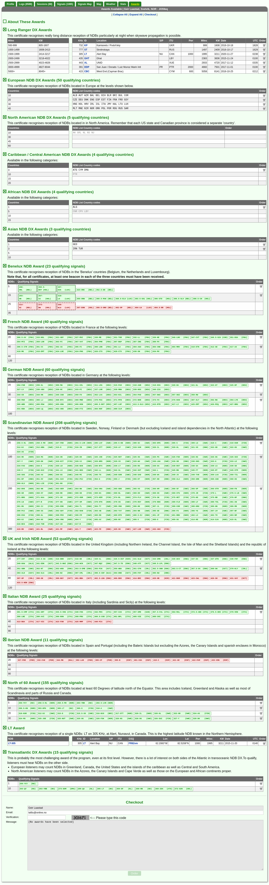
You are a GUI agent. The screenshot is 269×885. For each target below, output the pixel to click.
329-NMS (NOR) (102, 461)
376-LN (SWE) (25, 502)
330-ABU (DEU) (44, 389)
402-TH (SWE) (219, 515)
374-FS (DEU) (161, 400)
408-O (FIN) (161, 519)
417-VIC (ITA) (44, 622)
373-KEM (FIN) (102, 497)
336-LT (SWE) (122, 466)
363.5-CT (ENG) (180, 569)
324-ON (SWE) (64, 457)
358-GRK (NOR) (199, 479)
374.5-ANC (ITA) (199, 612)
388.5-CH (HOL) (201, 299)
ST (85, 49)
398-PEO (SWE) (64, 515)
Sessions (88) (44, 4)
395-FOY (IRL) (141, 573)
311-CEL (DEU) (83, 385)
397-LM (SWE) (219, 511)
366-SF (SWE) (180, 489)
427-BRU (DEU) (238, 404)
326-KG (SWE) (199, 457)
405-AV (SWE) (102, 519)
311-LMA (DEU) (102, 385)
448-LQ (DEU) (44, 409)
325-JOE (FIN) (102, 457)
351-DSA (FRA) (238, 337)
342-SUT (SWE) (141, 470)
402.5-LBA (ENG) (102, 578)
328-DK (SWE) (44, 461)
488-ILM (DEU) (122, 409)
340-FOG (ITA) (83, 612)
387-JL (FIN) (161, 506)
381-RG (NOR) (25, 506)
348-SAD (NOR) (141, 475)
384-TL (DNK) (83, 506)
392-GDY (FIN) (64, 511)
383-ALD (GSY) (25, 573)
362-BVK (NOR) (25, 489)
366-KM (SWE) (161, 489)
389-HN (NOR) (219, 506)
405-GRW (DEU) (64, 404)
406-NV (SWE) (122, 519)
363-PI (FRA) (64, 342)
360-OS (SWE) (238, 479)
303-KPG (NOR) (161, 443)
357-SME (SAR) (141, 612)
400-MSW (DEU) (44, 404)
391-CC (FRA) (44, 347)
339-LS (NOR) (219, 466)
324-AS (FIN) (25, 452)
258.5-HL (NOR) (25, 443)
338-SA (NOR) (199, 466)
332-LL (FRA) (141, 337)
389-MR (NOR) (238, 506)
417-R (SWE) (83, 524)
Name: (10, 807)
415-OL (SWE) (238, 519)
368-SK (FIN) (83, 493)
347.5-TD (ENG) (122, 563)
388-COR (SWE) (180, 506)
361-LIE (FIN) (44, 483)
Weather (110, 4)
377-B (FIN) (44, 502)
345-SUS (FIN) (25, 475)
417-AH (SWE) (64, 524)
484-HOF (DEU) (102, 409)
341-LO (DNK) (64, 470)
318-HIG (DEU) (161, 385)
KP (86, 45)
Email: (9, 812)
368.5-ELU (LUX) (123, 299)
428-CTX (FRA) (122, 351)
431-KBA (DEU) (25, 409)
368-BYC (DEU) (64, 400)
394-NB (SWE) (141, 511)
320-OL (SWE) (180, 447)
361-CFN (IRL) (141, 569)
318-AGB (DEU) (141, 385)
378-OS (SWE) (122, 502)
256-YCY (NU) (27, 703)
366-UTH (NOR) (219, 489)
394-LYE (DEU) (238, 400)
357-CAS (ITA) (122, 612)
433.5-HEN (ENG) (25, 583)
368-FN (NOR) (238, 489)
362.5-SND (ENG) (161, 569)
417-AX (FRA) (238, 347)
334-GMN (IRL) (161, 559)
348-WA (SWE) (161, 475)
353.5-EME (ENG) (83, 569)
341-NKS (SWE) (83, 470)
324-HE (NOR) (25, 457)
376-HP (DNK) (238, 497)
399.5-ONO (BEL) (104, 308)
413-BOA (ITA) (25, 622)
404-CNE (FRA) (161, 347)
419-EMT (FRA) (44, 351)
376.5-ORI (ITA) (219, 612)
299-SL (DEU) (44, 385)
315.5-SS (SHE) (44, 559)
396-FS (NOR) (180, 511)
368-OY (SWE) (44, 493)
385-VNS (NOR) (122, 506)
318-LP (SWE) (122, 447)
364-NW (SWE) (83, 489)
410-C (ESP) (161, 660)
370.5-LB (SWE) (238, 493)
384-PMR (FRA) (102, 342)
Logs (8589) (25, 4)
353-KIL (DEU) (122, 395)
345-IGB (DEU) (64, 395)
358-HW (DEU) (199, 395)
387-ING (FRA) (141, 342)
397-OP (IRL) (25, 578)
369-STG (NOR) (180, 493)
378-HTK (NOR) (102, 502)
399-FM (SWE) (83, 515)
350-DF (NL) (125, 789)
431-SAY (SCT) (238, 578)
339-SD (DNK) (238, 466)
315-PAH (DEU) (122, 385)
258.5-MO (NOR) (44, 443)
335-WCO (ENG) (180, 559)
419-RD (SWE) (25, 529)
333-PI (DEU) (83, 389)
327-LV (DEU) (25, 389)
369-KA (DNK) (102, 493)
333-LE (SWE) (238, 461)
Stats (123, 4)
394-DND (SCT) (122, 573)
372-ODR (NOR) (83, 497)
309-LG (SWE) (199, 443)
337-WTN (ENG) (219, 559)
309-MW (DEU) (64, 385)
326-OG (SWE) (219, 457)
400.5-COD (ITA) (102, 617)
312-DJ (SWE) (25, 447)
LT (85, 54)
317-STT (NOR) (102, 447)
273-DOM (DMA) (67, 789)
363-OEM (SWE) (64, 489)
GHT (86, 58)
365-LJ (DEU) (44, 400)
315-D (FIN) (64, 447)
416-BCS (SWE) (25, 524)
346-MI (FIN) (83, 475)
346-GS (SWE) (64, 475)
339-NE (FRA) (161, 337)
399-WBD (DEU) (25, 404)
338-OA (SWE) (161, 466)
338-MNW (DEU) (122, 389)
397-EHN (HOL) (85, 308)
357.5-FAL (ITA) (161, 612)
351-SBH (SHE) (25, 569)
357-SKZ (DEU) (180, 395)
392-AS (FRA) (64, 347)
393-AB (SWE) (102, 511)
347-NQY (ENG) (102, 563)
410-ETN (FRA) (199, 347)
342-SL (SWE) (122, 470)
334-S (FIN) (44, 466)
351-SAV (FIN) (64, 479)
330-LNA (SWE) (161, 461)
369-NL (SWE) (122, 493)
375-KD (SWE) (199, 497)
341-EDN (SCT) (44, 563)
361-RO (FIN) (64, 483)
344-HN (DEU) (44, 395)
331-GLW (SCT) (141, 559)
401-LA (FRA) (122, 347)
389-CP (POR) (103, 660)
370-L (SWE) (219, 493)
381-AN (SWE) (238, 502)
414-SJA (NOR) (219, 519)
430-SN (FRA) (141, 351)
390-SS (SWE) (44, 511)
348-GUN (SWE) (122, 475)
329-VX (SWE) (122, 461)
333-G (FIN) (219, 461)
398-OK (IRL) (44, 578)
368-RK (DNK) (64, 493)
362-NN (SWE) (44, 489)
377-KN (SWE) (64, 502)
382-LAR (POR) (84, 660)
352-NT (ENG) (44, 569)
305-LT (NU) (65, 708)
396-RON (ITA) (64, 617)
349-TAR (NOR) (199, 475)
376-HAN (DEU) (180, 400)
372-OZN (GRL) (183, 789)
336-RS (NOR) (141, 466)
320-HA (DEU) (180, 385)
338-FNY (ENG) (238, 559)
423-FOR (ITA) (64, 622)
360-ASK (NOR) (219, 479)
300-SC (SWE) (141, 443)
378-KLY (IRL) (238, 569)
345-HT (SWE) (219, 470)
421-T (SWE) (83, 529)
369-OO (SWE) (141, 493)
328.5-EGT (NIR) (122, 559)
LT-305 (11, 743)
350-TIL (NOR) (238, 475)
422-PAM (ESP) (200, 660)
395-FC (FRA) (83, 347)
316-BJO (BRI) (104, 713)
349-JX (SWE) (180, 475)
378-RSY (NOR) (141, 502)
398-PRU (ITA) (83, 617)
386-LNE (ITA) (25, 617)
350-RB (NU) (144, 789)
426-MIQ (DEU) (219, 404)
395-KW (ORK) (161, 573)
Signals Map (85, 4)
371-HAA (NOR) (44, 497)
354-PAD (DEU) (141, 395)
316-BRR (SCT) (64, 559)
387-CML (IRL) (83, 573)
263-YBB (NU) (85, 703)
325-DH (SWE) (83, 457)
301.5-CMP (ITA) (25, 612)
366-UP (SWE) (199, 489)
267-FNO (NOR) (64, 443)
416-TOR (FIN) (44, 524)
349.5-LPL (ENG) (161, 563)
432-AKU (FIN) (161, 529)
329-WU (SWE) (141, 461)
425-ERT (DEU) (199, 404)
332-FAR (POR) (45, 660)
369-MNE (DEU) (83, 400)
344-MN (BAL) (65, 660)
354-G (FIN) (102, 479)
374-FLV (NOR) (141, 497)
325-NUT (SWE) (122, 457)
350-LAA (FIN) (219, 475)
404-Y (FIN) (83, 519)
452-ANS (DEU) (64, 409)
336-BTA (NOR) (102, 466)
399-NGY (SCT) (64, 578)
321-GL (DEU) (199, 385)
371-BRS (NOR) (25, 497)
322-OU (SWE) (238, 447)
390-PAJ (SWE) (25, 511)
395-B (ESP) (123, 660)
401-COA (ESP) (142, 660)
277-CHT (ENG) (25, 559)
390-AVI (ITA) (44, 617)
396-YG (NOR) (199, 511)
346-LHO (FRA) (180, 337)
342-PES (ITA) (102, 612)
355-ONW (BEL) (85, 299)
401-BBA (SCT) (83, 578)
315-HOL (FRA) (44, 337)
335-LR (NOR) (64, 466)
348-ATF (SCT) (141, 563)
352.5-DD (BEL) (104, 290)
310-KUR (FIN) (238, 443)
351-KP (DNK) (25, 479)
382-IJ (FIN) (44, 506)
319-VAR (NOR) (141, 447)
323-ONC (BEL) (85, 290)
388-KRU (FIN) (199, 506)
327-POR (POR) (26, 660)
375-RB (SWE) (219, 497)
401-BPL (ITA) (122, 617)
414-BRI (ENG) (141, 578)
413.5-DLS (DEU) (141, 404)
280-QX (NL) (86, 789)
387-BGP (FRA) (122, 342)
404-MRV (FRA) (180, 347)
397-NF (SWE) (238, 511)
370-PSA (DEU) (102, 400)
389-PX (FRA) (161, 342)
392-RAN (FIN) (83, 511)
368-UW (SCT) (219, 569)
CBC (86, 71)
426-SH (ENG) (219, 578)
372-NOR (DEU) (141, 400)
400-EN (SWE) (102, 515)
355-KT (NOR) (141, 479)
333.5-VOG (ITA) (64, 612)
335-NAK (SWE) (83, 466)
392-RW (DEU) (219, 400)
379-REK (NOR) (161, 502)
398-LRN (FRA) (102, 347)
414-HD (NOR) (199, 519)
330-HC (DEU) (64, 389)
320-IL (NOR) (161, 447)
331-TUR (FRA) (122, 337)
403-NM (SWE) (238, 515)
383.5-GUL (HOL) (143, 299)
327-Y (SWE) (25, 461)
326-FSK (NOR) (180, 457)
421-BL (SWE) (44, 529)
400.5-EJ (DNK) (141, 515)
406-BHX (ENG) (122, 578)
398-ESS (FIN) (25, 515)
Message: (11, 821)
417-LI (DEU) (180, 404)
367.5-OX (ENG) (199, 569)
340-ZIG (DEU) (161, 389)
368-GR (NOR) (25, 493)
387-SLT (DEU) (199, 400)
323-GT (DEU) (219, 385)
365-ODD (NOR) (122, 489)
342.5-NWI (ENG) (64, 563)
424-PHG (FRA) (83, 351)
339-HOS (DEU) (141, 389)
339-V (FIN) (25, 470)
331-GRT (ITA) (44, 612)
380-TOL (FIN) (219, 502)
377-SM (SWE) (83, 502)
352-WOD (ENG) (64, 569)
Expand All (136, 14)
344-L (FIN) (161, 470)
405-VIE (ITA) (141, 617)
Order (134, 873)
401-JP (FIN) (161, 515)
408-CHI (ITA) (161, 617)
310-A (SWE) (219, 443)
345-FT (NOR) (199, 470)
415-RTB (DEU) (161, 404)
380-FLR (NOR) (180, 502)
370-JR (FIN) (199, 493)
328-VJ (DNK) (83, 461)
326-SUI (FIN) (238, 457)
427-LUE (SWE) (141, 529)
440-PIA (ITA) (102, 622)
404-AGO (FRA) (141, 347)
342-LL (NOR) (102, 470)
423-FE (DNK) (102, 529)
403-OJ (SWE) (25, 519)
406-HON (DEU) (83, 404)
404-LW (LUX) (143, 308)
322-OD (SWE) (219, 447)
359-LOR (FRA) (44, 342)
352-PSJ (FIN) (83, 479)
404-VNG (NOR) (64, 519)
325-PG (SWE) (161, 457)
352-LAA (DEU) (102, 395)
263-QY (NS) (28, 789)
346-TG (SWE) (102, 475)
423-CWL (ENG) (199, 578)
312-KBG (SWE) (44, 447)
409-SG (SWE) (180, 519)
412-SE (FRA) (219, 347)
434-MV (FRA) (161, 351)
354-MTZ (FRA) (25, 342)
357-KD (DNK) (161, 479)
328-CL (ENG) (102, 559)
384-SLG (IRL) (44, 573)
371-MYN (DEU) (122, 400)
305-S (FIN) (180, 443)
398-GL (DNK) (44, 515)
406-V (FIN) (141, 519)
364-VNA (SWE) (102, 489)
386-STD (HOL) (162, 299)
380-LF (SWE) (199, 502)
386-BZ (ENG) (64, 573)
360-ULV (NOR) (25, 483)
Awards (135, 4)
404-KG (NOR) (44, 519)
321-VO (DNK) (199, 447)
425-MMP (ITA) (83, 622)
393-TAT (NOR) (122, 511)
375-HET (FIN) (180, 497)
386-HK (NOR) (141, 506)
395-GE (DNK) (161, 511)
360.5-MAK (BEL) (104, 299)
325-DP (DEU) (238, 385)
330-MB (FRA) (102, 337)
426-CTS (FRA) (102, 351)
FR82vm (133, 743)
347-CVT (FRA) (199, 337)
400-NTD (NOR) (122, 515)
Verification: (12, 817)
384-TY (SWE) (102, 506)
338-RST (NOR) (180, 466)
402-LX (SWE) (199, 515)
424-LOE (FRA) (64, 351)
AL (85, 62)
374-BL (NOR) (122, 497)
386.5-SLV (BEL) (182, 299)
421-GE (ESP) (181, 660)
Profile (10, 4)
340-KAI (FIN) (44, 470)
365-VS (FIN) (141, 489)
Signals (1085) (65, 4)
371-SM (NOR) (64, 497)
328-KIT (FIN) (64, 461)
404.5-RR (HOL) (162, 308)
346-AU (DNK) (44, 475)
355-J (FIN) (122, 479)
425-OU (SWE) (122, 529)
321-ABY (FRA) (64, 337)
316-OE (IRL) (83, 559)
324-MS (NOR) (44, 457)
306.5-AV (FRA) (25, 337)
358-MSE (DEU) (25, 400)
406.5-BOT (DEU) (102, 404)
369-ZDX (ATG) (163, 789)
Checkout (150, 14)
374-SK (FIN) (161, 497)
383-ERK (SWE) (64, 506)
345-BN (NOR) (180, 470)
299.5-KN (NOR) (122, 443)
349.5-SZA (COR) (219, 337)
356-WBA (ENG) (122, 569)
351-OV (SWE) (44, 479)
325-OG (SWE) (141, 457)
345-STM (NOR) (238, 470)
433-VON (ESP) (219, 660)
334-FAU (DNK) (25, 466)
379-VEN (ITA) (238, 612)
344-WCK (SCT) (83, 563)
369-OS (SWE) (161, 493)
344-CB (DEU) (25, 395)
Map (98, 4)
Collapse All (120, 14)
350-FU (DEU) (83, 395)
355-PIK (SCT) (102, 569)
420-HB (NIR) (161, 578)
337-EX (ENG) (199, 559)
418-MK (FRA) (25, 351)
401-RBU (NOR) (180, 515)
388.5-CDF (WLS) (102, 573)
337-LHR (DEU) (102, 389)
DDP (86, 67)
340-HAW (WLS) (25, 563)
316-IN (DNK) (83, 447)
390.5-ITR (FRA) (25, 347)
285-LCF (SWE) (102, 443)
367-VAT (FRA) (83, 342)
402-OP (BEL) (123, 308)
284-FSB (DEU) (25, 385)
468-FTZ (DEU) (83, 409)
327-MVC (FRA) (83, 337)
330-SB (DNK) (180, 461)
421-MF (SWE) (64, 529)
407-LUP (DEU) (122, 404)
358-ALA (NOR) (180, 479)
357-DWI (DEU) (161, 395)
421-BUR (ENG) (180, 578)
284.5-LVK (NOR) (83, 443)
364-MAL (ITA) (180, 612)
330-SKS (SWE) (199, 461)
